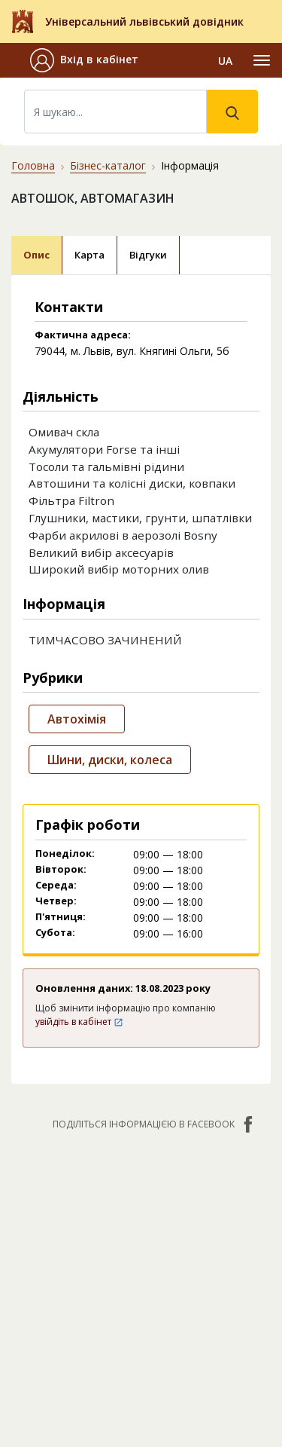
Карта (89, 255)
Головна (33, 165)
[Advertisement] (141, 1292)
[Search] (115, 111)
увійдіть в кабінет (79, 1021)
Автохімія (76, 719)
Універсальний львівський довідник (144, 21)
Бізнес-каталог (108, 165)
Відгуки (148, 255)
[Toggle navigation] (262, 60)
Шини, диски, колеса (109, 759)
